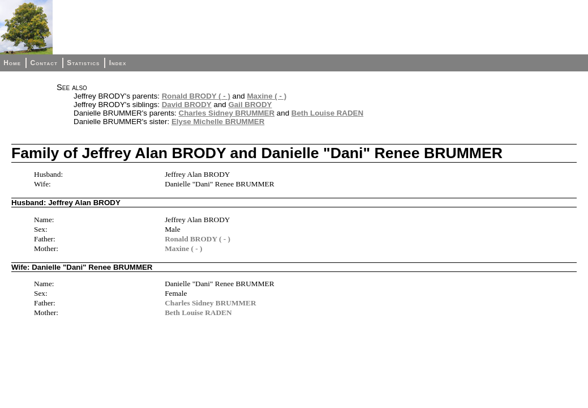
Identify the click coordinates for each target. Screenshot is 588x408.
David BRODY (187, 104)
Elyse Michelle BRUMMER (217, 121)
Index (118, 63)
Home (12, 63)
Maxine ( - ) (266, 96)
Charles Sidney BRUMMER (227, 113)
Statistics (83, 63)
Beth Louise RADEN (327, 113)
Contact (43, 63)
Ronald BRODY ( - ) (196, 96)
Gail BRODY (250, 104)
